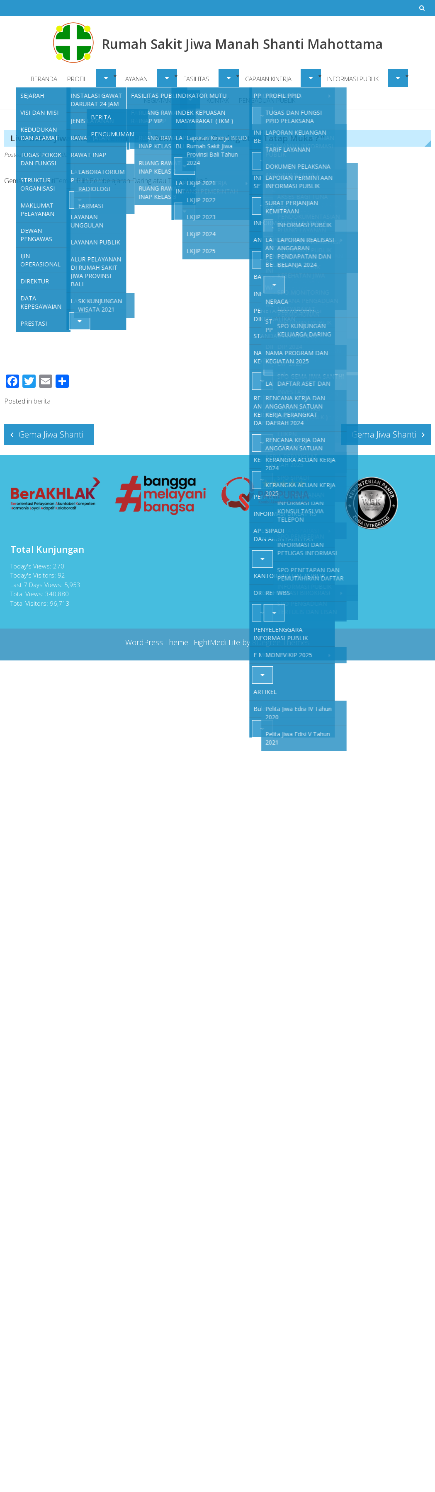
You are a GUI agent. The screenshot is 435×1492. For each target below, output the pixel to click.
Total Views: (26, 594)
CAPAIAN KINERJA (268, 79)
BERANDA (44, 79)
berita (42, 401)
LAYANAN (135, 79)
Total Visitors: (28, 603)
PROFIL (77, 79)
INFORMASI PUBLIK (353, 79)
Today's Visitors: (32, 575)
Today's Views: (30, 566)
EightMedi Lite (218, 642)
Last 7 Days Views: (36, 584)
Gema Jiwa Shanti (51, 434)
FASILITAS (196, 79)
